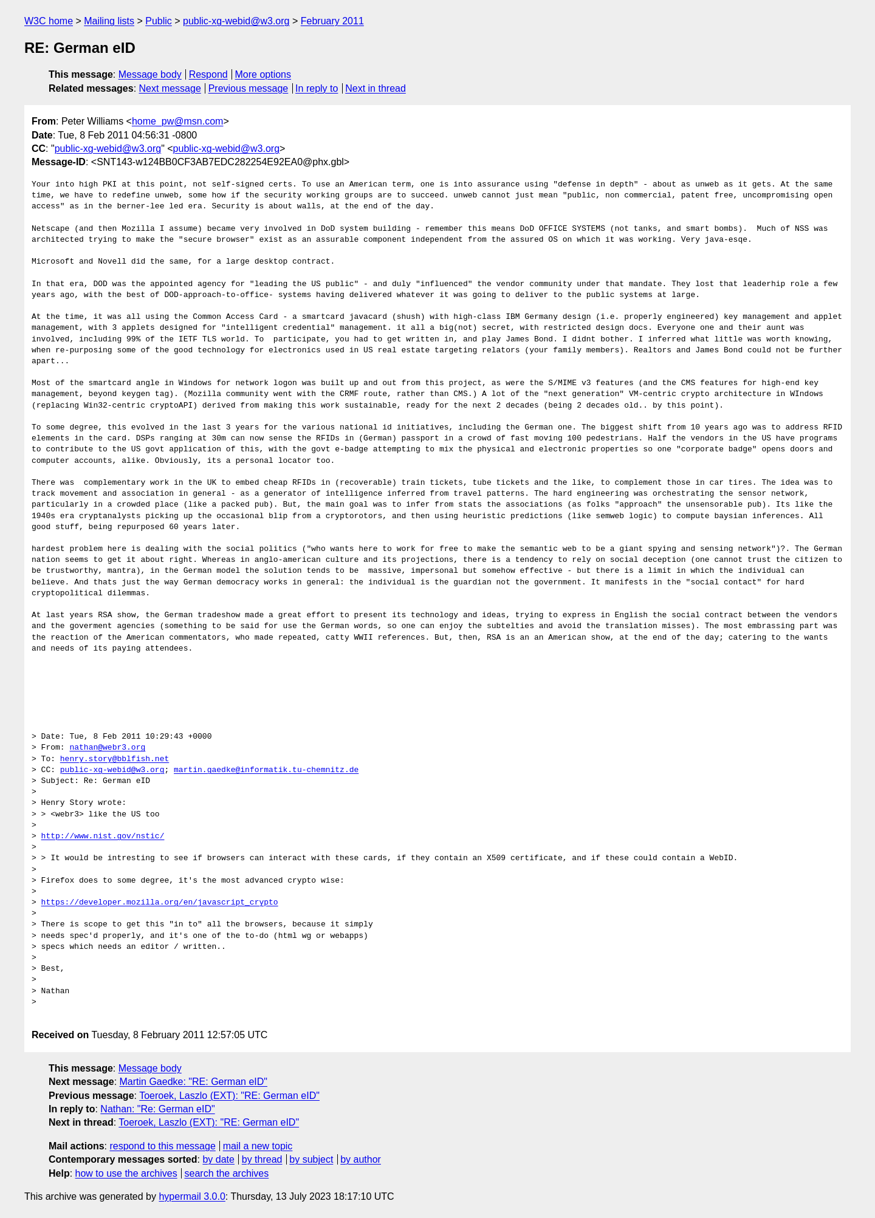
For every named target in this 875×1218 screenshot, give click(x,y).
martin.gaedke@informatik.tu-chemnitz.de (266, 770)
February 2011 (332, 21)
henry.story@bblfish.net (114, 759)
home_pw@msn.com (178, 121)
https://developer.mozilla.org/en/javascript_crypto (159, 902)
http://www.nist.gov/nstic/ (103, 836)
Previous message (248, 88)
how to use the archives (126, 1173)
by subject (311, 1159)
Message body (150, 74)
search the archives (227, 1173)
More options (263, 74)
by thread (262, 1159)
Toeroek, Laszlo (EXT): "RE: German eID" (229, 1095)
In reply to (316, 88)
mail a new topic (258, 1146)
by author (360, 1159)
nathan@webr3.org (107, 747)
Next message (170, 88)
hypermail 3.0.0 (192, 1196)
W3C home (48, 21)
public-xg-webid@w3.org (236, 21)
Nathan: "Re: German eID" (157, 1109)
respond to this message (162, 1146)
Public (158, 21)
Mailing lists (109, 21)
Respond (208, 74)
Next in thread (375, 88)
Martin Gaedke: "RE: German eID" (193, 1081)
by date (218, 1159)
